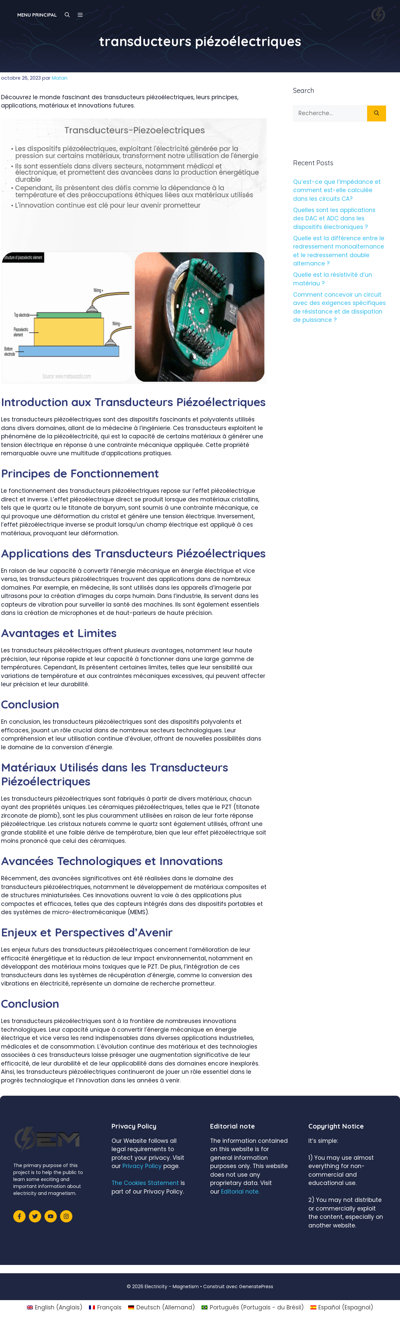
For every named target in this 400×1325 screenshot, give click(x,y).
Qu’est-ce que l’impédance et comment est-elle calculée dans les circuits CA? (337, 190)
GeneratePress (256, 1286)
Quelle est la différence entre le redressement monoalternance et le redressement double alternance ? (338, 251)
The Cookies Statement (145, 1183)
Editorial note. (240, 1192)
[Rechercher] (376, 113)
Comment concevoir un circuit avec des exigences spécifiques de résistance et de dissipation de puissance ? (339, 307)
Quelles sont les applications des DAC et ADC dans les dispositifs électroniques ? (334, 218)
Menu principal (37, 15)
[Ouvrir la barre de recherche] (67, 15)
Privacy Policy (142, 1166)
